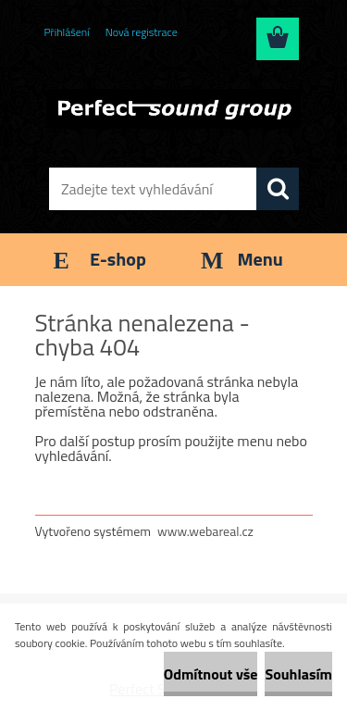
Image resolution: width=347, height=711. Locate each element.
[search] (277, 189)
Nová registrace (141, 32)
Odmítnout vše (211, 674)
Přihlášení (67, 32)
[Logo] (173, 108)
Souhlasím (298, 674)
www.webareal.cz (205, 531)
